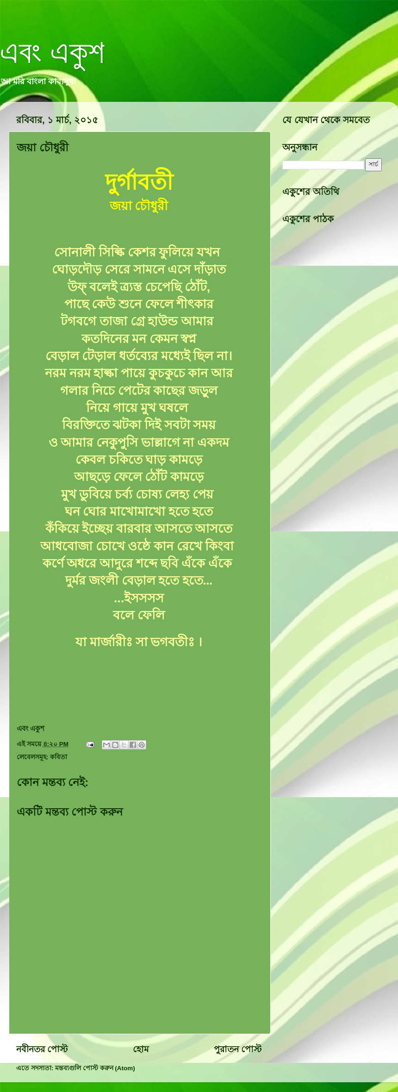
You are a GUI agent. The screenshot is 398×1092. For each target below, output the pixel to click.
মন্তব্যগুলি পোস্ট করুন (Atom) (95, 1068)
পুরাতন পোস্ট (237, 1049)
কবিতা (58, 757)
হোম (141, 1049)
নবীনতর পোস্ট (42, 1049)
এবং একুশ (52, 52)
